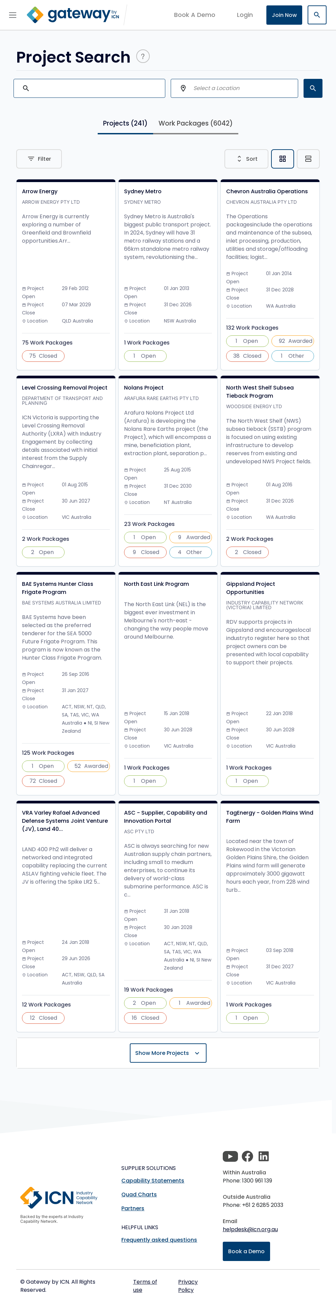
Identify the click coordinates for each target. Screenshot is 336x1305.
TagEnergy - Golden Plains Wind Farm (269, 817)
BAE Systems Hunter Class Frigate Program (57, 588)
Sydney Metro (143, 191)
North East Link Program (156, 584)
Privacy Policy (188, 1286)
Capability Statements (152, 1181)
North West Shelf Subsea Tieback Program (260, 392)
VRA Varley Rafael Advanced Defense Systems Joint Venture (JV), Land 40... (65, 821)
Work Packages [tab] (196, 123)
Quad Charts (139, 1194)
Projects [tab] (125, 123)
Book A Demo (194, 15)
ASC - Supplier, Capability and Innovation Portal (165, 817)
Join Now (284, 15)
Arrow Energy (39, 191)
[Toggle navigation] (12, 15)
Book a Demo (246, 1251)
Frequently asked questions (159, 1240)
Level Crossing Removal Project (64, 388)
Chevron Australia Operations (267, 191)
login (245, 14)
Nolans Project (144, 388)
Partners (132, 1208)
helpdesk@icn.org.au (250, 1229)
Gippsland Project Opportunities (250, 588)
